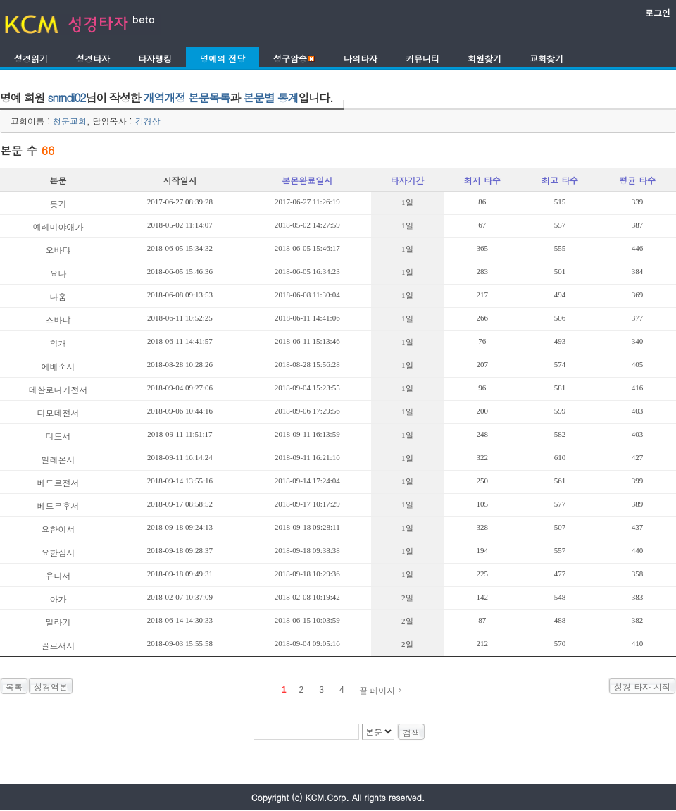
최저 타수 (482, 180)
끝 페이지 (377, 690)
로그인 (657, 12)
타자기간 (407, 180)
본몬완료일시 (307, 180)
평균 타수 (637, 180)
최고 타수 (560, 180)
